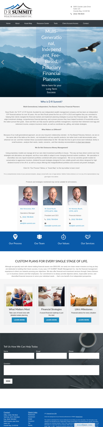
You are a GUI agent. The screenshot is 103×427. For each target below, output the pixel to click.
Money (30, 425)
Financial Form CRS (52, 413)
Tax (29, 423)
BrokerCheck (79, 416)
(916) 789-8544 (27, 217)
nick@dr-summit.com (76, 226)
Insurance (31, 421)
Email (38, 351)
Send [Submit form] (8, 381)
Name (6, 351)
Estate (30, 419)
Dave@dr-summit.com (53, 226)
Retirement (31, 415)
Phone (71, 351)
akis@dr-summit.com (27, 223)
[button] (8, 23)
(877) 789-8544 (15, 417)
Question (7, 364)
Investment (31, 417)
